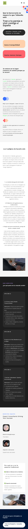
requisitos (9, 87)
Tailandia (13, 79)
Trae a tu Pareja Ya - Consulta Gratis (13, 524)
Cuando (5, 81)
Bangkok (5, 115)
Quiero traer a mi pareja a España (13, 32)
